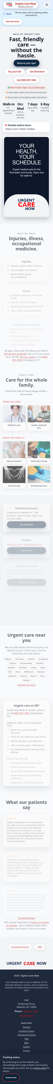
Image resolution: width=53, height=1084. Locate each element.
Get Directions (37, 71)
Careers (26, 1046)
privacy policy (40, 1068)
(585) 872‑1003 (30, 1011)
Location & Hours (26, 1031)
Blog (26, 1042)
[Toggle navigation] (46, 4)
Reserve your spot (26, 63)
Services (26, 1027)
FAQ (26, 1038)
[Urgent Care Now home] (26, 964)
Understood (11, 1078)
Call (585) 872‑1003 (26, 80)
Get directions (26, 1015)
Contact (26, 1050)
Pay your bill (14, 71)
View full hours (12, 21)
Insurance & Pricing (26, 1034)
